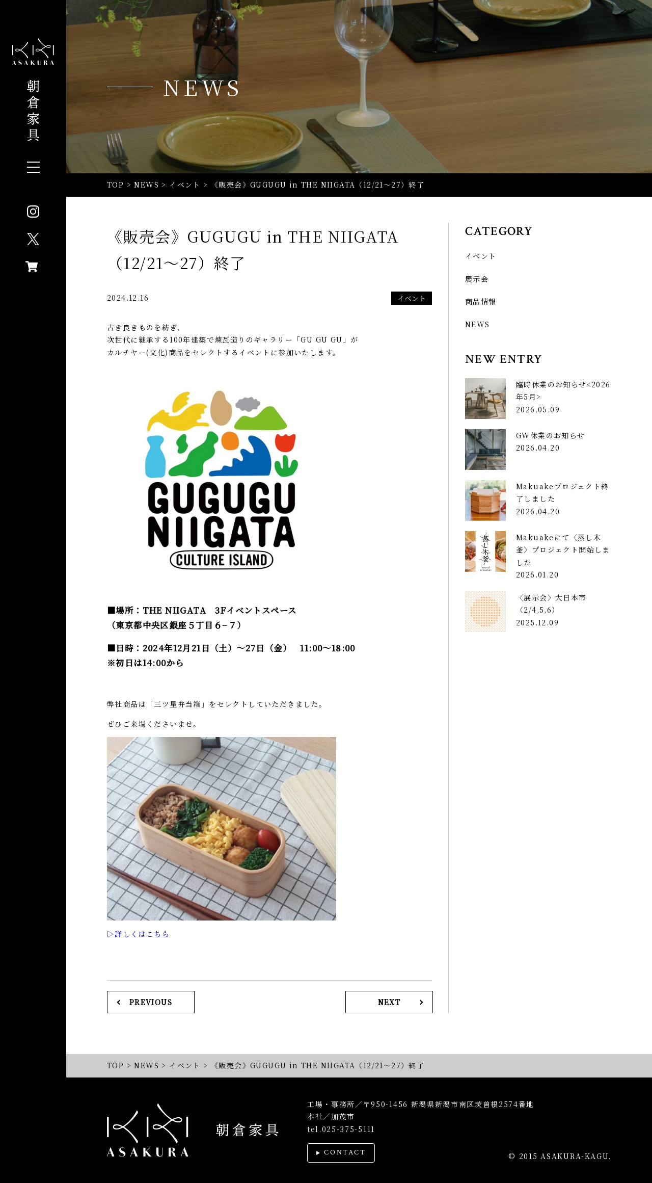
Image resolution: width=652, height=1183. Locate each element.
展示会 (476, 279)
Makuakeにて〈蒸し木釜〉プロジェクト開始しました (563, 549)
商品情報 (481, 301)
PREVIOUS (150, 1002)
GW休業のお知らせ (550, 435)
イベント (411, 298)
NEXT (389, 1002)
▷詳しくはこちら (138, 934)
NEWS (477, 324)
